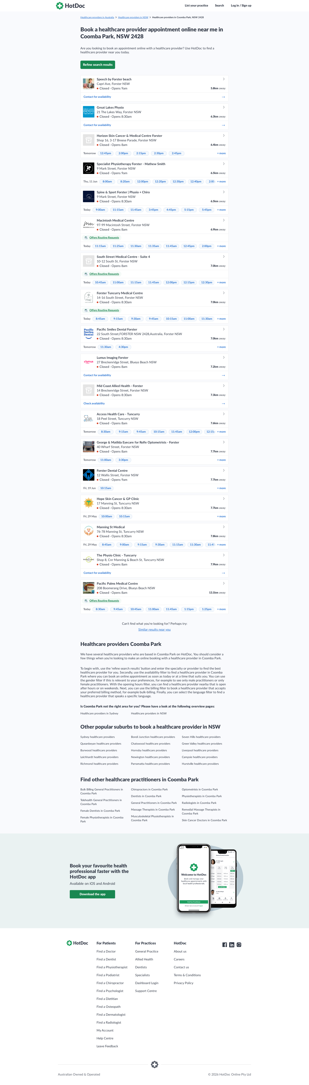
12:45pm (105, 153)
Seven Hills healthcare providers (201, 737)
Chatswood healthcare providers (150, 743)
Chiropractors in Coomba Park (149, 789)
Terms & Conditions (187, 975)
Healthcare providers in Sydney (99, 713)
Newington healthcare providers (150, 757)
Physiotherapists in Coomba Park (202, 796)
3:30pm (123, 460)
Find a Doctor (106, 951)
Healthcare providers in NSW (133, 17)
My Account (105, 1030)
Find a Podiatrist (108, 975)
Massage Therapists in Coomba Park (153, 809)
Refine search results (98, 64)
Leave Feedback (107, 1046)
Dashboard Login (146, 983)
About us (180, 951)
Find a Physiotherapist (112, 967)
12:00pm (142, 181)
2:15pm (141, 153)
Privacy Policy (183, 983)
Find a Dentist (106, 959)
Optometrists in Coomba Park (200, 789)
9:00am (100, 210)
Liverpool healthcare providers (200, 750)
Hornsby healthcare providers (149, 750)
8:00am (107, 181)
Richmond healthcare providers (99, 764)
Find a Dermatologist (111, 1014)
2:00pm (123, 153)
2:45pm (176, 153)
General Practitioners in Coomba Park (154, 803)
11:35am (153, 246)
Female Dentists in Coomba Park (100, 811)
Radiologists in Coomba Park (199, 803)
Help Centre (105, 1038)
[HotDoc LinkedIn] (231, 944)
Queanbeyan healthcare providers (100, 743)
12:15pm (189, 282)
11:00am (118, 282)
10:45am (100, 282)
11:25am (118, 246)
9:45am (153, 319)
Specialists (142, 975)
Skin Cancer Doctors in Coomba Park (204, 820)
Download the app (92, 894)
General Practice (146, 951)
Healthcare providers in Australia (97, 17)
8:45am (100, 319)
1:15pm (189, 609)
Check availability (154, 403)
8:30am (105, 431)
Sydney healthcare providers (97, 737)
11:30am (135, 246)
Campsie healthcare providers (200, 757)
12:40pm (195, 181)
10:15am (171, 319)
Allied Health (144, 959)
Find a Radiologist (109, 1022)
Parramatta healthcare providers (150, 764)
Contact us (181, 967)
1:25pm (206, 609)
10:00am (106, 516)
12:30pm (178, 181)
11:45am (135, 210)
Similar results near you (154, 629)
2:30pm (159, 153)
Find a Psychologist (110, 991)
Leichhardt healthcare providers (99, 757)
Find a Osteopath (109, 1006)
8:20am (125, 181)
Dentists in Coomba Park (146, 796)
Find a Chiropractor (110, 983)
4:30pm (123, 347)
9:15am (118, 319)
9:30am (136, 319)
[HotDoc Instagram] (238, 944)
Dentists (141, 967)
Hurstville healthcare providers (200, 764)
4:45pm (171, 210)
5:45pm (206, 210)
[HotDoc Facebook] (224, 944)
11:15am (118, 210)
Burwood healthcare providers (98, 750)
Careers (179, 959)
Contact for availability (154, 97)
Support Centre (146, 991)
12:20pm (160, 181)
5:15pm (189, 210)
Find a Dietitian (107, 998)
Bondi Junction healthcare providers (153, 737)
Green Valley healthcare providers (202, 743)
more (221, 153)
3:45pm (153, 210)
